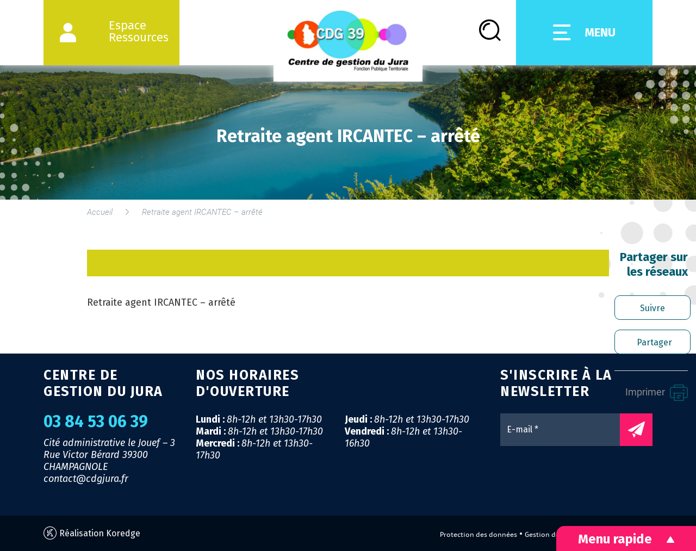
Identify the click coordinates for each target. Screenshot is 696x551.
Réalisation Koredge (92, 533)
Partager (654, 342)
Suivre (652, 308)
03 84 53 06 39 (96, 421)
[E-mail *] (565, 429)
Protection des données (478, 534)
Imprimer (656, 393)
